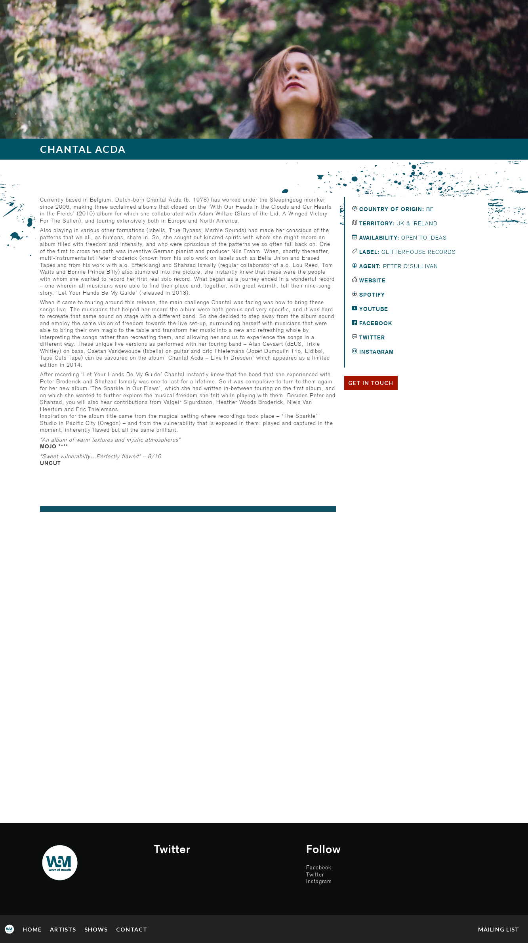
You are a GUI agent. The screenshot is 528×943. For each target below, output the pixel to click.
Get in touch (370, 382)
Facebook (374, 323)
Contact (131, 929)
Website (371, 280)
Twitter (371, 337)
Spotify (371, 295)
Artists (63, 929)
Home (32, 929)
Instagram (375, 352)
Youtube (372, 309)
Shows (96, 929)
